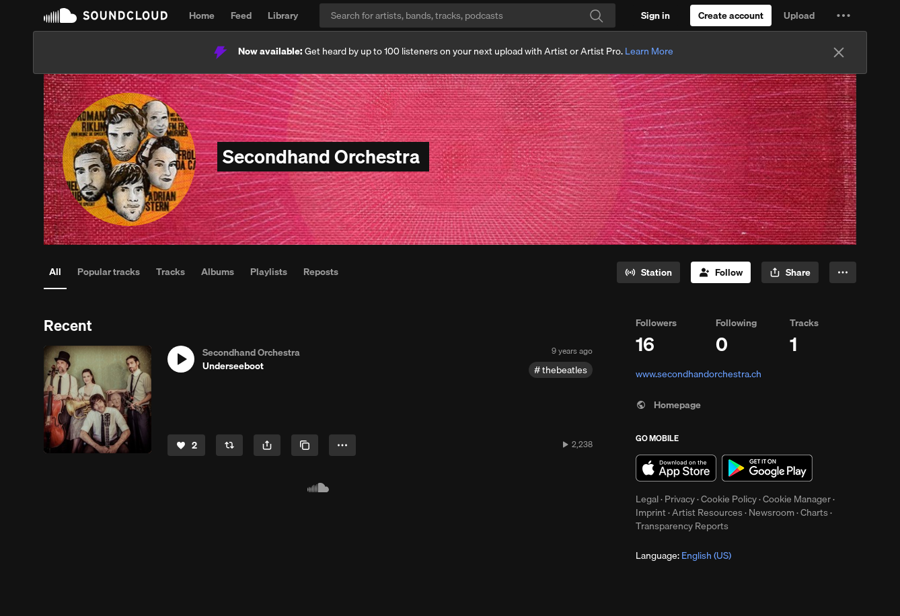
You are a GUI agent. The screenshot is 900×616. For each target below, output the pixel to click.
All (55, 271)
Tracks (170, 271)
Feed (241, 15)
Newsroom (771, 512)
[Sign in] (655, 15)
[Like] (186, 445)
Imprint (651, 512)
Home (202, 15)
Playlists (268, 271)
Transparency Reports (682, 525)
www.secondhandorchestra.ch (698, 374)
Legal (647, 499)
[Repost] (229, 445)
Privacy (680, 499)
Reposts (320, 271)
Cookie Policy (729, 499)
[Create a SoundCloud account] (731, 15)
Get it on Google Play (767, 468)
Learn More (649, 51)
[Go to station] (648, 272)
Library (283, 15)
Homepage (668, 404)
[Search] (467, 15)
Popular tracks (108, 271)
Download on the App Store (676, 468)
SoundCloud (105, 15)
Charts (814, 512)
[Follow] (721, 272)
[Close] (838, 52)
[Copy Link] (304, 445)
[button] (843, 15)
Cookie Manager (797, 499)
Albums (217, 271)
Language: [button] (683, 555)
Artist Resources (707, 512)
